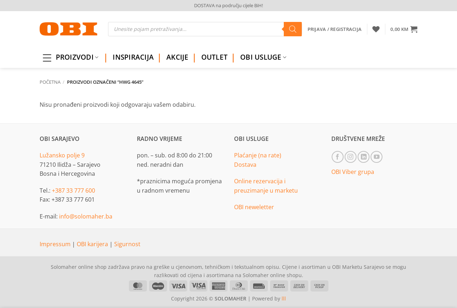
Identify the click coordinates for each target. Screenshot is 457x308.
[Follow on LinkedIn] (363, 157)
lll (284, 298)
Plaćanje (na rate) (257, 155)
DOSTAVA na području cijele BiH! (228, 5)
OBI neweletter (254, 207)
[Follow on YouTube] (376, 157)
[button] (403, 29)
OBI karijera (93, 244)
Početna (50, 82)
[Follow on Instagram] (351, 157)
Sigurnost (127, 244)
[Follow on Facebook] (338, 157)
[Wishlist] (376, 29)
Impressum (56, 244)
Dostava (245, 165)
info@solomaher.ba (85, 216)
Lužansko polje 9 (62, 155)
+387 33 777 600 (73, 190)
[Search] (293, 29)
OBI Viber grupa (352, 172)
